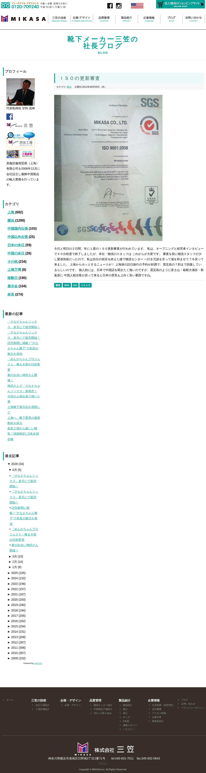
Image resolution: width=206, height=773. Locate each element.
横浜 (11, 220)
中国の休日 (16, 253)
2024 (12, 578)
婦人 (125, 709)
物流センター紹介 (103, 705)
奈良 (11, 294)
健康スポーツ (130, 725)
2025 (12, 573)
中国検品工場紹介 (103, 709)
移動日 (12, 278)
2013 (12, 637)
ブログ (184, 699)
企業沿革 (156, 717)
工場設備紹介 (42, 709)
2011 (12, 647)
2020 (12, 599)
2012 (12, 642)
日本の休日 (16, 245)
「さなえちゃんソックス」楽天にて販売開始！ (24, 481)
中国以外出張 (18, 237)
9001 (66, 285)
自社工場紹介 (42, 705)
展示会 (12, 286)
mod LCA (38, 663)
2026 (12, 464)
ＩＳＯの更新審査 (79, 78)
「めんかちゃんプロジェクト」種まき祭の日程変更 (24, 534)
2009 (12, 658)
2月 (12, 561)
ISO (75, 285)
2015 (12, 626)
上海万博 (14, 269)
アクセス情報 (159, 713)
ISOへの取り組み (103, 713)
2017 (12, 615)
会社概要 (156, 709)
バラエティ (129, 729)
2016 (12, 621)
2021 (12, 594)
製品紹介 (127, 705)
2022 (12, 589)
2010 (12, 653)
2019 (12, 605)
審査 (58, 285)
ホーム (9, 699)
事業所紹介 (158, 721)
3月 (12, 556)
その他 (12, 261)
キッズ (126, 717)
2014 (12, 631)
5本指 (126, 721)
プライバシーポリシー (193, 708)
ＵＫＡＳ (85, 285)
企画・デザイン (73, 705)
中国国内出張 (18, 228)
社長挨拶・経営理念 (162, 705)
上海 (11, 212)
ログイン (103, 763)
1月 (12, 567)
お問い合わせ (188, 703)
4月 (12, 470)
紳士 (125, 713)
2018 (12, 610)
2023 (12, 583)
